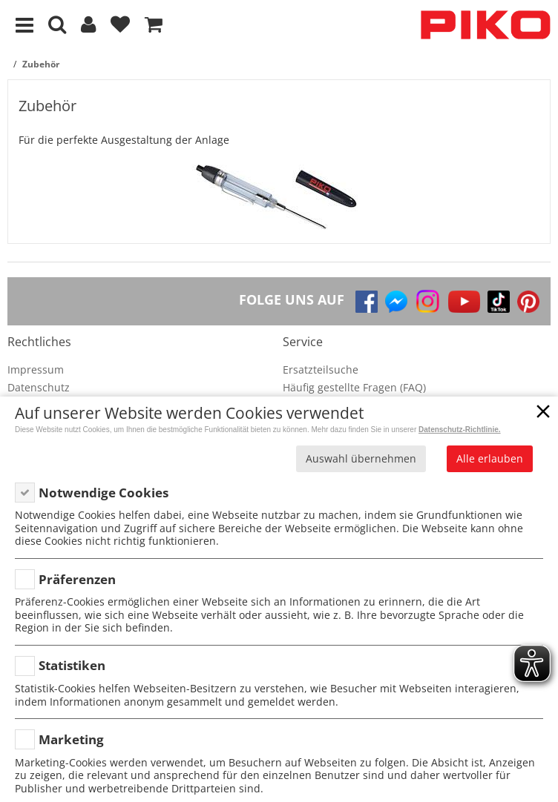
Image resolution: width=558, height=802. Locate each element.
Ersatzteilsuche (320, 369)
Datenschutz (38, 387)
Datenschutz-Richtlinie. (459, 429)
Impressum (35, 369)
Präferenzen (77, 579)
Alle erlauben (489, 458)
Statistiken (72, 665)
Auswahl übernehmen (361, 458)
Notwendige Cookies (103, 492)
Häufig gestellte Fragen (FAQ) (354, 387)
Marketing (71, 739)
